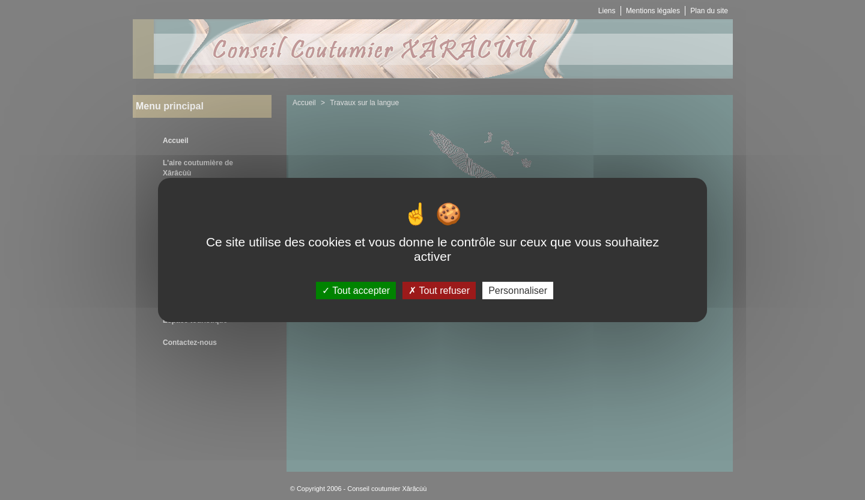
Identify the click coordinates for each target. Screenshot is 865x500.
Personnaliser (517, 290)
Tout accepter (356, 290)
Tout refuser (439, 290)
